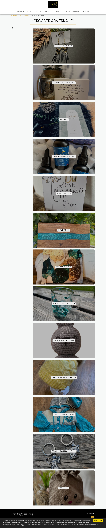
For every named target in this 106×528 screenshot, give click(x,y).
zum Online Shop (24, 15)
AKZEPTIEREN (98, 520)
